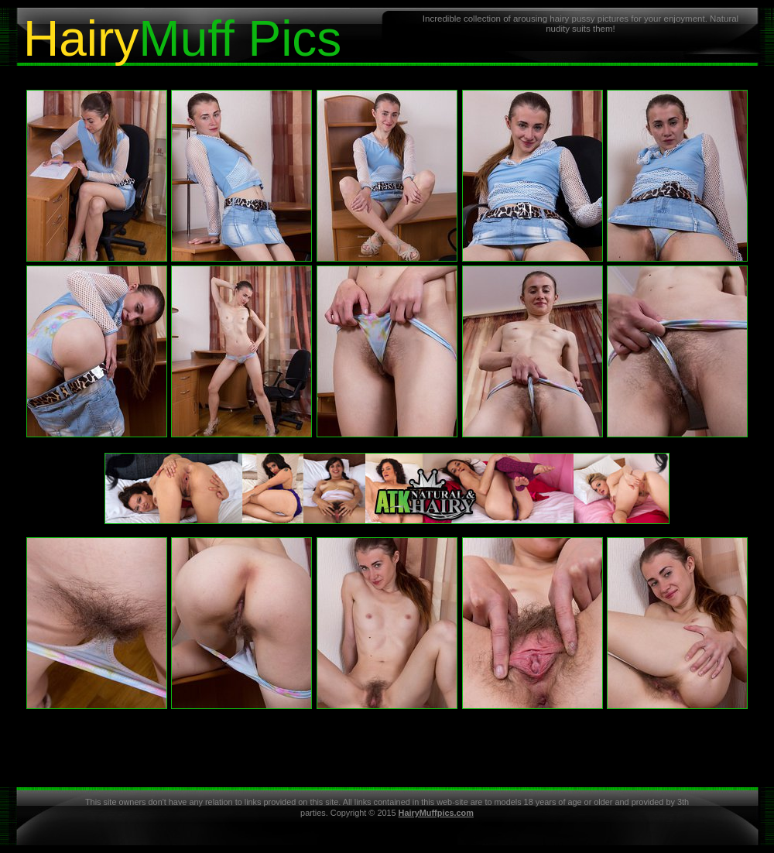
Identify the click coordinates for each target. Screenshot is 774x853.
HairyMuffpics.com (436, 812)
